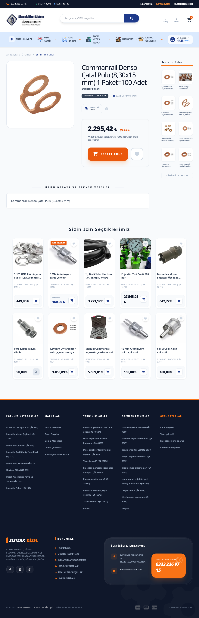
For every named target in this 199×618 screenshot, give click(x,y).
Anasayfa (12, 54)
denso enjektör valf (136, 449)
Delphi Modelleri (53, 440)
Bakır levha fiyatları (170, 447)
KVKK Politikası (65, 578)
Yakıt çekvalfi (167, 434)
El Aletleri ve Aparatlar (22, 427)
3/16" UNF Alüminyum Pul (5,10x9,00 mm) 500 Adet (28, 277)
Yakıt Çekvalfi (95, 461)
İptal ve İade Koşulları (69, 572)
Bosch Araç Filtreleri (21, 463)
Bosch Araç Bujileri (20, 445)
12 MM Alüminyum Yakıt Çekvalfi (132, 350)
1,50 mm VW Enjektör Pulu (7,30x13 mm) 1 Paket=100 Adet (63, 352)
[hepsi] (86, 508)
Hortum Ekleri (17, 470)
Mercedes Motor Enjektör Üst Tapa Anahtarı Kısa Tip (168, 277)
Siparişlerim (146, 3)
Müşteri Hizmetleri (183, 3)
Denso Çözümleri (53, 447)
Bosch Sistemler (53, 427)
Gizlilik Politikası (67, 566)
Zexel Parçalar (52, 434)
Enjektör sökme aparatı (172, 440)
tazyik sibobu (133, 490)
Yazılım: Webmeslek (181, 607)
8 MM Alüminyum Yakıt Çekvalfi (60, 275)
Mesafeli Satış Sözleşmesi (70, 560)
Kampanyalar (163, 3)
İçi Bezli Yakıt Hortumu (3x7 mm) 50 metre (99, 275)
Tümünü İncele (177, 175)
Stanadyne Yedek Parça (57, 454)
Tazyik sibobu (95, 501)
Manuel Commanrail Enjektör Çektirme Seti (99, 350)
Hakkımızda (62, 547)
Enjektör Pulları (45, 54)
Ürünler (27, 54)
